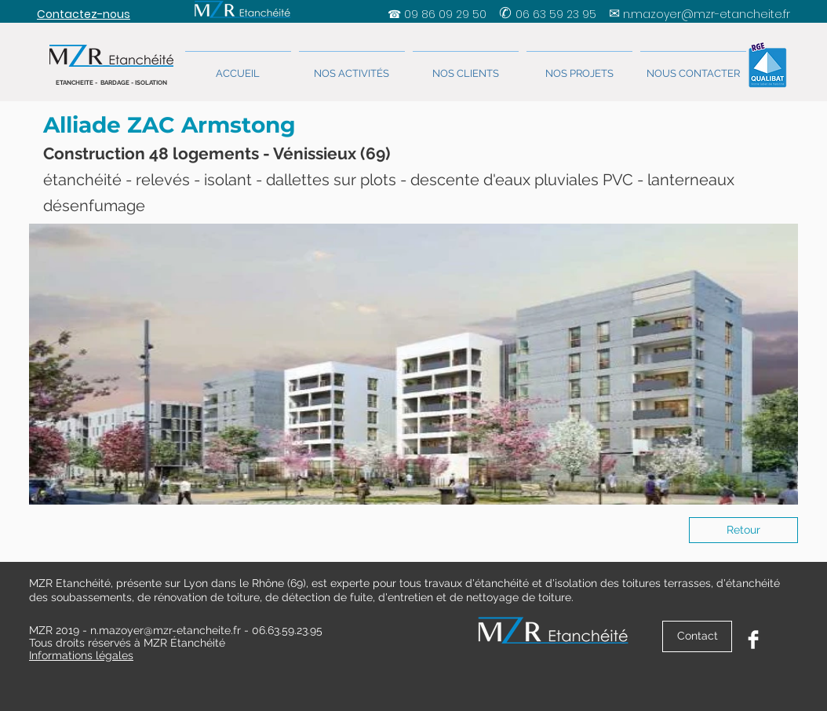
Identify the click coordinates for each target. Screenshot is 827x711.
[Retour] (743, 530)
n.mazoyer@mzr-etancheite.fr (706, 14)
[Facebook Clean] (753, 639)
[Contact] (697, 636)
